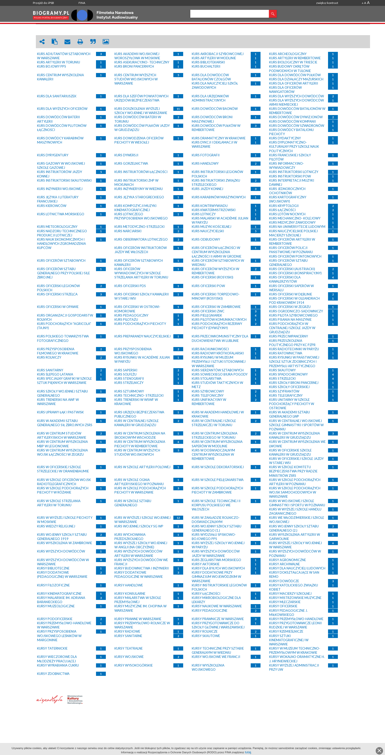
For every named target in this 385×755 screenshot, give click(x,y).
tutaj (248, 752)
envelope (67, 42)
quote (93, 42)
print (80, 42)
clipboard (55, 42)
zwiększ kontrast (327, 3)
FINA (82, 3)
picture (106, 42)
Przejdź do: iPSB (43, 3)
